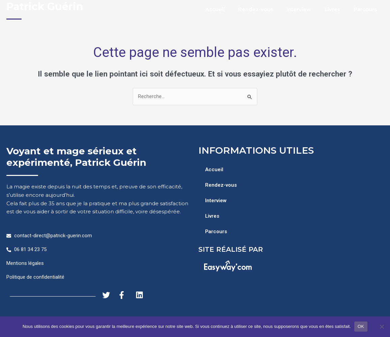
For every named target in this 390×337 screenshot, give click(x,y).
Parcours (365, 9)
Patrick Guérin (44, 6)
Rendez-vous (255, 9)
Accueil (215, 9)
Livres (332, 9)
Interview (299, 9)
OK (361, 326)
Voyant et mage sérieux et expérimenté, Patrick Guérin (76, 156)
